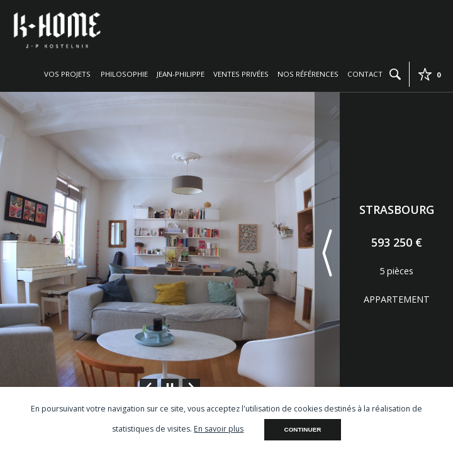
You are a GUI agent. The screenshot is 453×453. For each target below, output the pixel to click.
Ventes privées (241, 74)
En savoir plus (218, 428)
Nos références (307, 74)
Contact (365, 74)
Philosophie (124, 74)
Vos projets (67, 74)
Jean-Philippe (180, 74)
